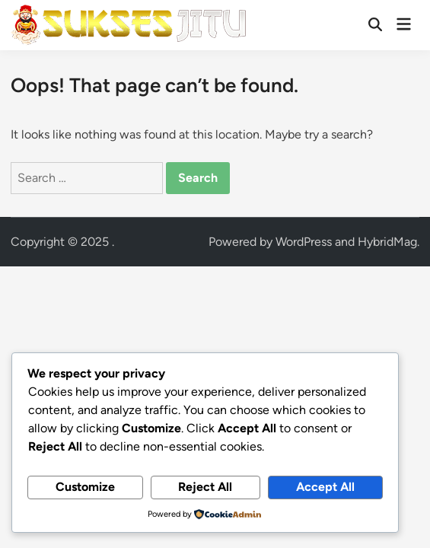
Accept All (325, 487)
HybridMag (387, 241)
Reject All (205, 487)
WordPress (304, 241)
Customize (85, 487)
